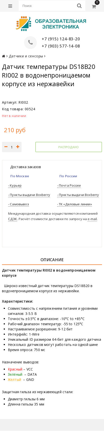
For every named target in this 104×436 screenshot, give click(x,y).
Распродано (68, 147)
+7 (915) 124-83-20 (61, 39)
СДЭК (12, 219)
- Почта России (69, 185)
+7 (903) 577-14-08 (61, 46)
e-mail (92, 219)
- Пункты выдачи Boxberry (29, 195)
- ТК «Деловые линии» (74, 204)
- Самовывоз (18, 204)
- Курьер (15, 185)
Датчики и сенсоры (26, 56)
